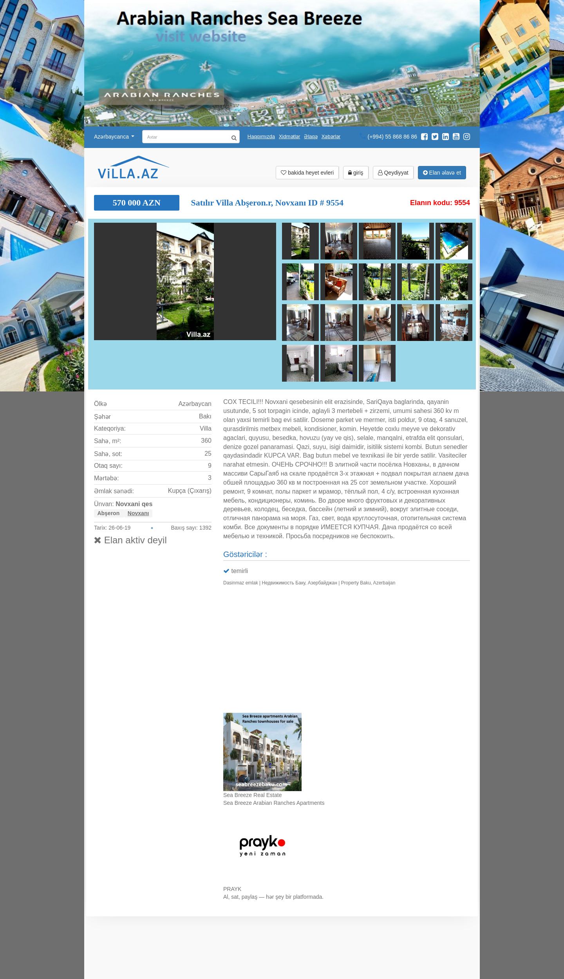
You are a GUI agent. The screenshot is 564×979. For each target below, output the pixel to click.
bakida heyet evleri (307, 172)
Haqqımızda (261, 136)
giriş (355, 172)
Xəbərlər (331, 136)
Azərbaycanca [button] (114, 136)
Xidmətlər (289, 136)
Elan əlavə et (442, 172)
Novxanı (138, 513)
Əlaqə (310, 136)
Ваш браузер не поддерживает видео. (346, 651)
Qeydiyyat (393, 172)
